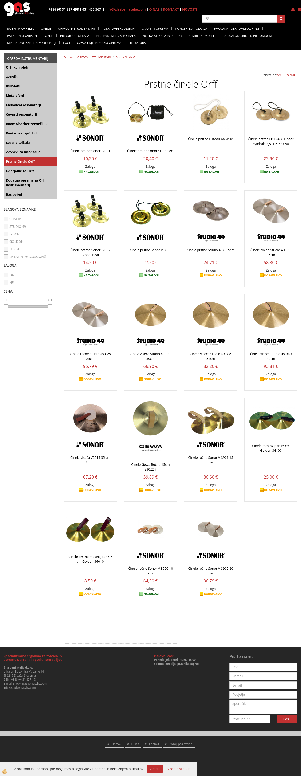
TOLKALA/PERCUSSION (118, 28)
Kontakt (154, 744)
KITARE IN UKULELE (202, 35)
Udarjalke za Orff (20, 171)
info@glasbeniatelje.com (125, 9)
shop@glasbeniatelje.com (30, 684)
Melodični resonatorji (23, 105)
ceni (281, 75)
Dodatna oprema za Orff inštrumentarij (26, 182)
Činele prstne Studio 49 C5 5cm (210, 250)
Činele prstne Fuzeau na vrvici (211, 139)
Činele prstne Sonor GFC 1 (90, 151)
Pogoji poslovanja (180, 744)
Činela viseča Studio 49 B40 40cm (271, 356)
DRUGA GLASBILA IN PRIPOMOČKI (247, 35)
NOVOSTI (189, 9)
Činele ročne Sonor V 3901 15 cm (210, 459)
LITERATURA (137, 43)
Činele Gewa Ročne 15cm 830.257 (150, 466)
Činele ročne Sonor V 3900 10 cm (150, 570)
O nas (135, 744)
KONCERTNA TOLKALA (191, 28)
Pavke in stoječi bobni (24, 133)
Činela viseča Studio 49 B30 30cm (150, 356)
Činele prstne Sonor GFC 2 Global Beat (90, 252)
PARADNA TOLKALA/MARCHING (236, 28)
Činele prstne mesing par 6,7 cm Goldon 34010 (90, 559)
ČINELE (46, 28)
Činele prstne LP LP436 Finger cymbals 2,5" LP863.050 (270, 141)
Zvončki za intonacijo (23, 152)
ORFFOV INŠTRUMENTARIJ (76, 28)
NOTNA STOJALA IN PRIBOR (162, 35)
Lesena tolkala (18, 142)
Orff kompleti (17, 67)
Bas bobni (14, 194)
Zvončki (12, 76)
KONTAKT (171, 9)
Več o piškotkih (178, 769)
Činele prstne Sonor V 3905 (150, 250)
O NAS (154, 9)
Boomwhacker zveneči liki (27, 124)
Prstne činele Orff (20, 161)
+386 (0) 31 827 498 (24, 680)
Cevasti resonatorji (21, 114)
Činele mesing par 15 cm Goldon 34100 (271, 448)
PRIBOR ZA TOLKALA (74, 35)
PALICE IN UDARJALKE (22, 35)
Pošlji (287, 719)
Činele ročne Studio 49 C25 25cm (90, 356)
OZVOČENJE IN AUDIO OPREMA (99, 43)
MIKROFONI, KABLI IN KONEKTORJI (31, 43)
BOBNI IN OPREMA (20, 28)
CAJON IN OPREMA (155, 28)
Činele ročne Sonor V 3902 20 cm (210, 570)
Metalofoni (15, 95)
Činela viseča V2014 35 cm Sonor (90, 459)
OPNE (49, 35)
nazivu (291, 75)
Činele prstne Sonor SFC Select (150, 151)
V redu (155, 769)
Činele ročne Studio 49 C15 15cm (271, 252)
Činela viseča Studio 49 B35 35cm (210, 356)
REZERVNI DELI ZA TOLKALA (116, 35)
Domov (68, 57)
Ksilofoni (13, 86)
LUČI (66, 43)
